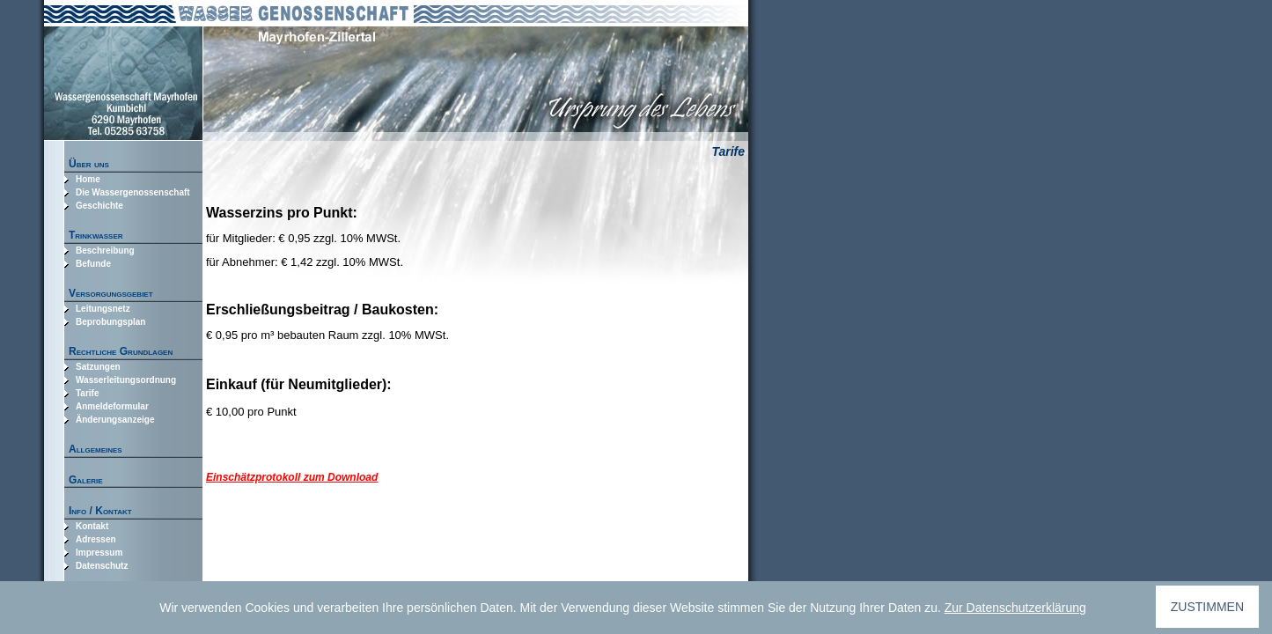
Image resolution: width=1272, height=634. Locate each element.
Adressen (96, 539)
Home (88, 179)
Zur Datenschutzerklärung (1015, 608)
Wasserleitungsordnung (126, 380)
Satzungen (98, 367)
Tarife (87, 393)
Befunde (93, 264)
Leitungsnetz (103, 308)
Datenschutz (102, 566)
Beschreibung (105, 250)
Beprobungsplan (110, 322)
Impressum (99, 552)
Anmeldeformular (112, 406)
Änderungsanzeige (115, 419)
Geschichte (99, 205)
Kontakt (92, 526)
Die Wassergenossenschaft (133, 192)
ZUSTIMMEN (1207, 607)
